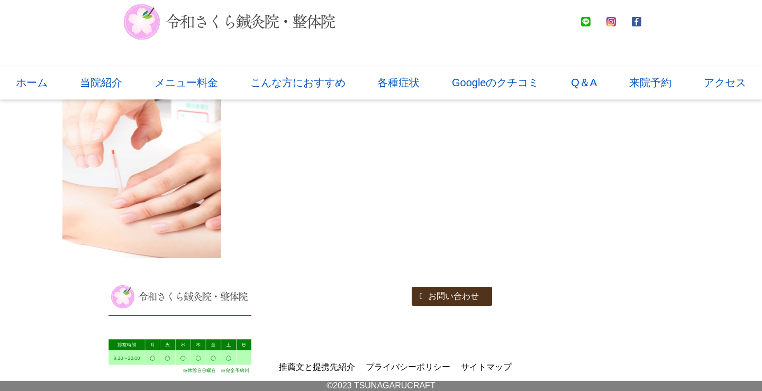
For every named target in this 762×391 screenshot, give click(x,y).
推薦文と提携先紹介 (317, 366)
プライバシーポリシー (408, 366)
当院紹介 (101, 82)
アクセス (725, 82)
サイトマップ (486, 366)
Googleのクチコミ (495, 82)
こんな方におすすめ (298, 82)
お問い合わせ (449, 296)
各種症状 (398, 82)
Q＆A (584, 82)
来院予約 (650, 82)
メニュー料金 (186, 82)
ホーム (32, 82)
